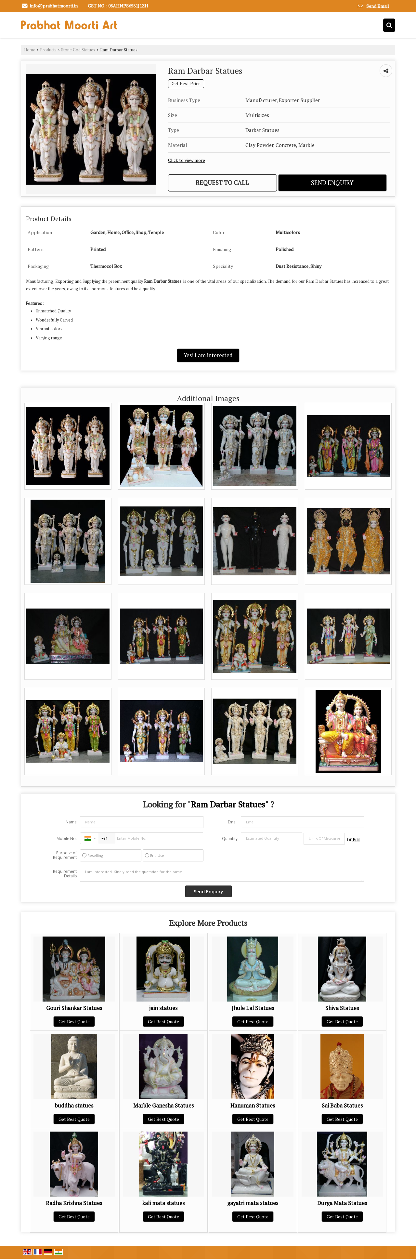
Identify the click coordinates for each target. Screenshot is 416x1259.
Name (71, 822)
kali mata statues (163, 1203)
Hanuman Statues (252, 1105)
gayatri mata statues (252, 1203)
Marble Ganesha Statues (163, 1105)
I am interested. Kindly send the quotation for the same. (222, 874)
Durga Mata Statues (342, 1203)
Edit (353, 840)
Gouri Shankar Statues (74, 1008)
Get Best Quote (74, 1021)
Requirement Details (65, 873)
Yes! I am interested (208, 355)
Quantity (230, 838)
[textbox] (324, 839)
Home (29, 50)
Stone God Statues (78, 50)
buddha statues (74, 1105)
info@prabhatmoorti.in (54, 6)
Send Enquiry (332, 183)
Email (233, 822)
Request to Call (222, 183)
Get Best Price (186, 83)
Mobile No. (67, 838)
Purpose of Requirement (65, 855)
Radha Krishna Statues (74, 1203)
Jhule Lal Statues (253, 1008)
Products (48, 50)
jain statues (163, 1008)
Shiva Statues (342, 1008)
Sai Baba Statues (342, 1105)
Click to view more (186, 160)
